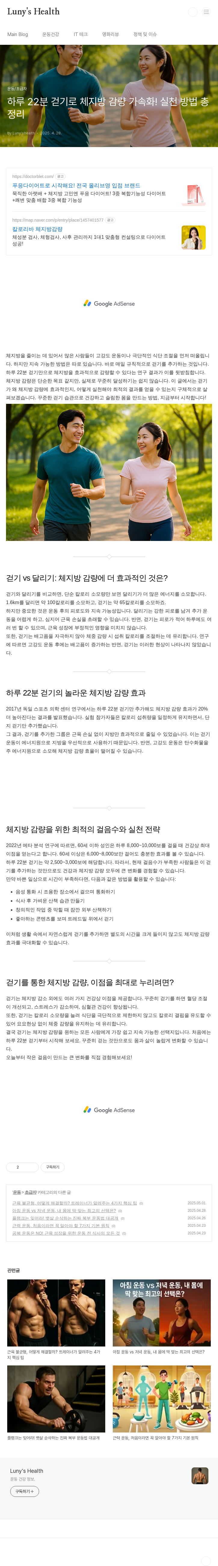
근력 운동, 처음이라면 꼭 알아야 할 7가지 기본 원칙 (60, 1225)
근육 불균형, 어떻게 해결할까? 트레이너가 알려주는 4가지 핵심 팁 (74, 1203)
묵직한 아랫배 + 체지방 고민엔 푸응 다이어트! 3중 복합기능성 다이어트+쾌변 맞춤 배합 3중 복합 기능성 (89, 197)
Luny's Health (33, 12)
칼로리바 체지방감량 (37, 229)
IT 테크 (81, 34)
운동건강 (50, 34)
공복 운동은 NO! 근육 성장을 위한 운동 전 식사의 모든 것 (66, 1233)
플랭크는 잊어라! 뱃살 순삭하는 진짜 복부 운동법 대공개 (65, 1218)
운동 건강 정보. (22, 1479)
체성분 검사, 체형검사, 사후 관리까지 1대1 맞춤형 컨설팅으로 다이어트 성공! (89, 240)
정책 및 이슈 (145, 34)
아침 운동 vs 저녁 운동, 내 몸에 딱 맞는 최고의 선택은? (64, 1210)
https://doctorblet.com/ (33, 176)
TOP (206, 1561)
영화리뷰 (110, 34)
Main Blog (17, 34)
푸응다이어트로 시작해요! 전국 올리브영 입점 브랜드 (76, 186)
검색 (192, 12)
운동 (17, 1192)
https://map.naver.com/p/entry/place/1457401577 (58, 220)
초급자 (30, 1192)
